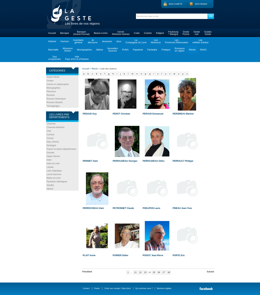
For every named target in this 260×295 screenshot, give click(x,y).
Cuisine (148, 33)
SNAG (203, 49)
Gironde (50, 152)
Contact (86, 288)
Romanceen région (180, 49)
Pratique (166, 49)
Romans (51, 95)
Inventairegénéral (78, 41)
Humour (64, 41)
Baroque (64, 33)
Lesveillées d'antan (200, 41)
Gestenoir (197, 32)
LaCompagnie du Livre (135, 41)
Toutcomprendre (54, 57)
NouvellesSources (112, 49)
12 (140, 272)
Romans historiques (56, 98)
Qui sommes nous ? (144, 288)
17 (163, 272)
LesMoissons (156, 41)
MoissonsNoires (68, 49)
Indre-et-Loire (53, 163)
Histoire (52, 41)
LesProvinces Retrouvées (176, 41)
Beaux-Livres (101, 33)
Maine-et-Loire (53, 178)
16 (159, 272)
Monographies (84, 49)
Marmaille (53, 49)
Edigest (160, 33)
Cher (49, 131)
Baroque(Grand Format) (81, 32)
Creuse (50, 138)
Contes (50, 80)
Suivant (210, 271)
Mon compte (175, 4)
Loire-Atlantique (54, 170)
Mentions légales (164, 288)
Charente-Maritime (55, 127)
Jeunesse (107, 41)
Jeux (118, 41)
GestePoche (186, 32)
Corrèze (50, 134)
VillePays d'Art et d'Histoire (77, 57)
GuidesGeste (208, 32)
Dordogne (51, 145)
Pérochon (51, 91)
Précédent (87, 271)
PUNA (125, 49)
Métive (99, 49)
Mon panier (201, 4)
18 (168, 272)
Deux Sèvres (53, 142)
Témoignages (53, 106)
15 (154, 272)
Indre (49, 160)
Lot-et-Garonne (54, 174)
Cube (137, 33)
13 (145, 272)
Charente (51, 123)
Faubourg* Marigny (173, 32)
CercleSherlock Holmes (121, 32)
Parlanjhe (152, 49)
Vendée (50, 185)
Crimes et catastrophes (58, 84)
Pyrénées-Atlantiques (57, 181)
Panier (97, 288)
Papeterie (138, 49)
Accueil (52, 33)
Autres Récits (53, 77)
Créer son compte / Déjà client (117, 288)
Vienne (50, 189)
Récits (192, 49)
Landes (50, 167)
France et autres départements (61, 149)
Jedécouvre (92, 41)
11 (135, 272)
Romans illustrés (55, 102)
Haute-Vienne (53, 156)
